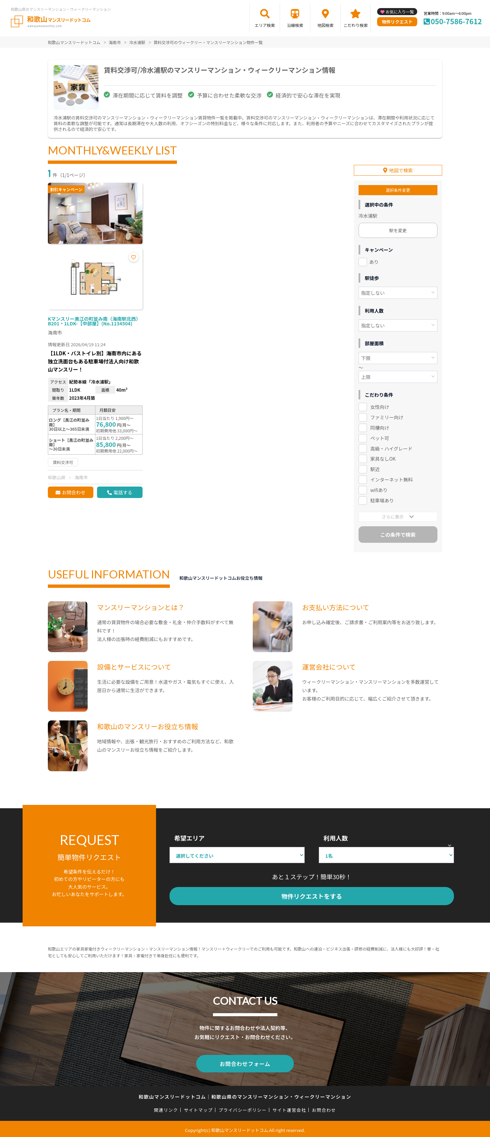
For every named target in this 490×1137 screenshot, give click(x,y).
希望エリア (189, 836)
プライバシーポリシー (242, 1107)
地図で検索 (401, 169)
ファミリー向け (386, 416)
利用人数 (336, 836)
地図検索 (325, 25)
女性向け (379, 405)
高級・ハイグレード (391, 447)
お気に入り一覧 (400, 11)
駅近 (375, 468)
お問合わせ (73, 492)
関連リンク (166, 1107)
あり (374, 260)
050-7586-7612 (456, 21)
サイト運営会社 (289, 1107)
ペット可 (379, 436)
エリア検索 (265, 25)
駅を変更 (398, 229)
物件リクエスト (397, 22)
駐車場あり (382, 499)
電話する (122, 492)
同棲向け (379, 426)
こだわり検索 (355, 25)
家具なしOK (383, 457)
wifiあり (379, 489)
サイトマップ (198, 1107)
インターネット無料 (391, 478)
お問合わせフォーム (245, 1062)
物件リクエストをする (311, 895)
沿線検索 (295, 25)
